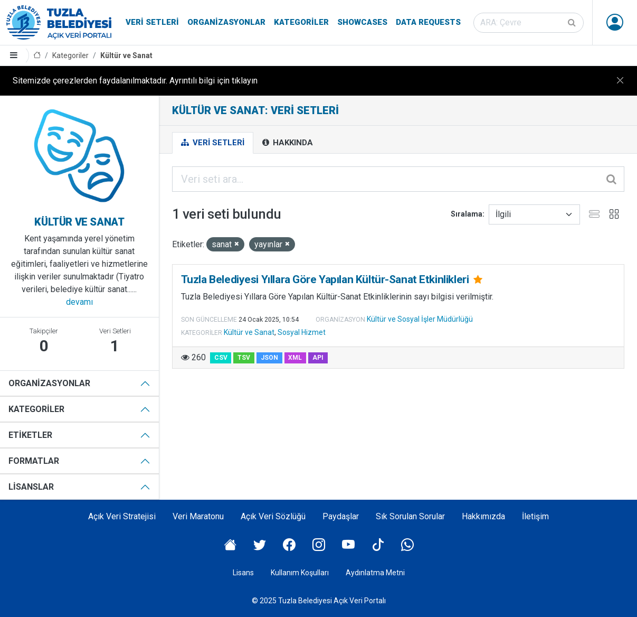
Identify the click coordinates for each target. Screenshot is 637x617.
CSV (220, 357)
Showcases (362, 22)
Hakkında (287, 142)
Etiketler (30, 435)
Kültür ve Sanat (126, 55)
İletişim (535, 516)
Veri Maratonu (198, 516)
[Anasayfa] (37, 55)
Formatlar (33, 461)
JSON (269, 357)
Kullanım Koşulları (300, 572)
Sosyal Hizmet (302, 332)
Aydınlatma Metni (375, 572)
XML (295, 357)
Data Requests (428, 22)
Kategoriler (301, 22)
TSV (243, 357)
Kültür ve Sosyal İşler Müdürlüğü (420, 319)
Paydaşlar (340, 516)
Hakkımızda (483, 516)
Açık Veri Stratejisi (122, 516)
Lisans (243, 572)
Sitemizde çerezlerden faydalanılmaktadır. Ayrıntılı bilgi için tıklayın (135, 81)
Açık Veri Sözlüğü (273, 516)
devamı (79, 302)
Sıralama (466, 214)
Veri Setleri (152, 22)
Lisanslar (31, 487)
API (318, 357)
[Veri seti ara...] (398, 179)
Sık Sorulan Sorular (410, 516)
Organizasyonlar (226, 22)
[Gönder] (573, 23)
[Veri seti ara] (528, 23)
